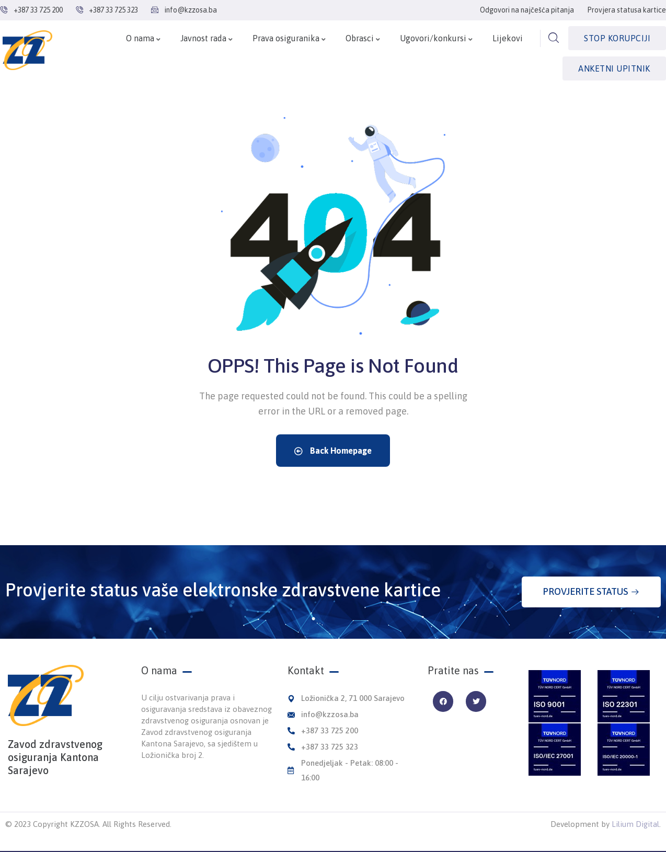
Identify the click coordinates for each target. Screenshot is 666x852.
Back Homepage (333, 450)
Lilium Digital (635, 824)
